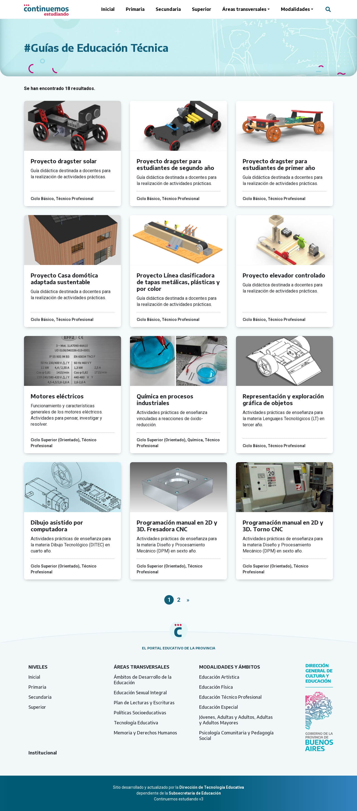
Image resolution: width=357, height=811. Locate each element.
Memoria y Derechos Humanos (145, 732)
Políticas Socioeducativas (140, 712)
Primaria (135, 9)
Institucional (42, 753)
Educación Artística (219, 677)
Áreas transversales (244, 9)
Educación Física (216, 687)
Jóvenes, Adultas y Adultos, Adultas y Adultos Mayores (236, 719)
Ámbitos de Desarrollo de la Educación (143, 679)
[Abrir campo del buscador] (328, 9)
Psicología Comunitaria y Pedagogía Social (236, 735)
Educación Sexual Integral (140, 692)
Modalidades (295, 9)
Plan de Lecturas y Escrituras (144, 702)
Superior (201, 9)
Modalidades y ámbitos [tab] (229, 667)
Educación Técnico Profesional (230, 697)
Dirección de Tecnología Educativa (211, 787)
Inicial (108, 9)
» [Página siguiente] (188, 599)
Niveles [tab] (37, 667)
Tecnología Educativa (136, 722)
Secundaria (168, 9)
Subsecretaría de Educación (195, 793)
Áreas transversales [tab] (141, 667)
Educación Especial (218, 707)
